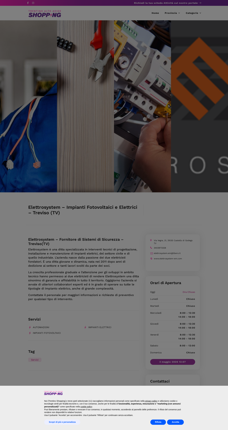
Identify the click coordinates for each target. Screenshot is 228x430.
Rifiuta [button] (158, 422)
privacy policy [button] (151, 401)
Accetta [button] (175, 422)
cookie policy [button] (86, 406)
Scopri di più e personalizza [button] (62, 422)
